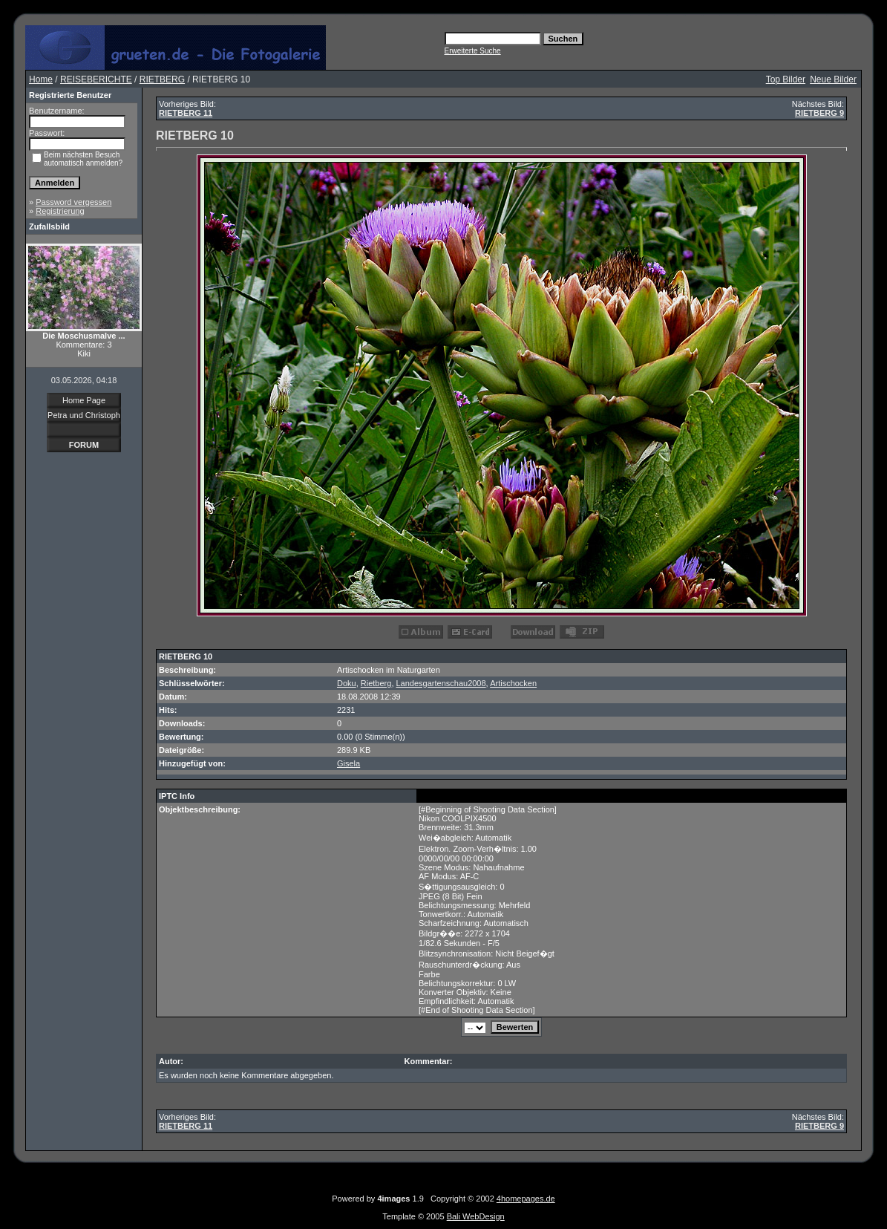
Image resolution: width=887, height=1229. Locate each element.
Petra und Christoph (84, 415)
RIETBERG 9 (819, 112)
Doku (346, 683)
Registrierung (60, 210)
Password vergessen (73, 202)
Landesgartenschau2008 (441, 683)
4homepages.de (526, 1198)
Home (41, 79)
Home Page (83, 400)
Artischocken (513, 683)
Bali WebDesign (476, 1216)
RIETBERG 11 (185, 112)
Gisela (348, 763)
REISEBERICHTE (96, 79)
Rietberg (376, 683)
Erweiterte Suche (473, 51)
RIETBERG (162, 79)
